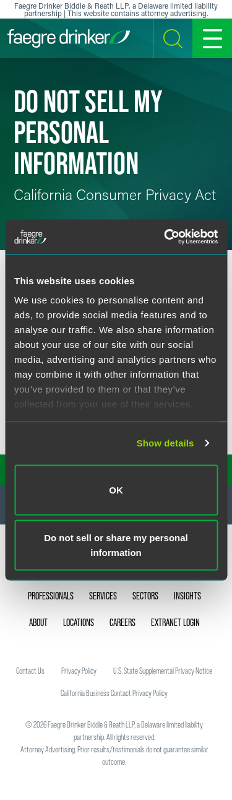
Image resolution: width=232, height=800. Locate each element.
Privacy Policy (79, 671)
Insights (187, 595)
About (38, 622)
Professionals (51, 595)
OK (116, 489)
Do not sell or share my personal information (116, 545)
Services (103, 595)
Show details (165, 443)
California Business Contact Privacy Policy (114, 693)
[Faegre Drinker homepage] (68, 38)
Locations (78, 622)
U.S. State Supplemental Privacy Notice (162, 671)
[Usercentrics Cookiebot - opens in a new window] (165, 237)
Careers (122, 622)
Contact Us (30, 671)
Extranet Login (175, 622)
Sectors (145, 595)
